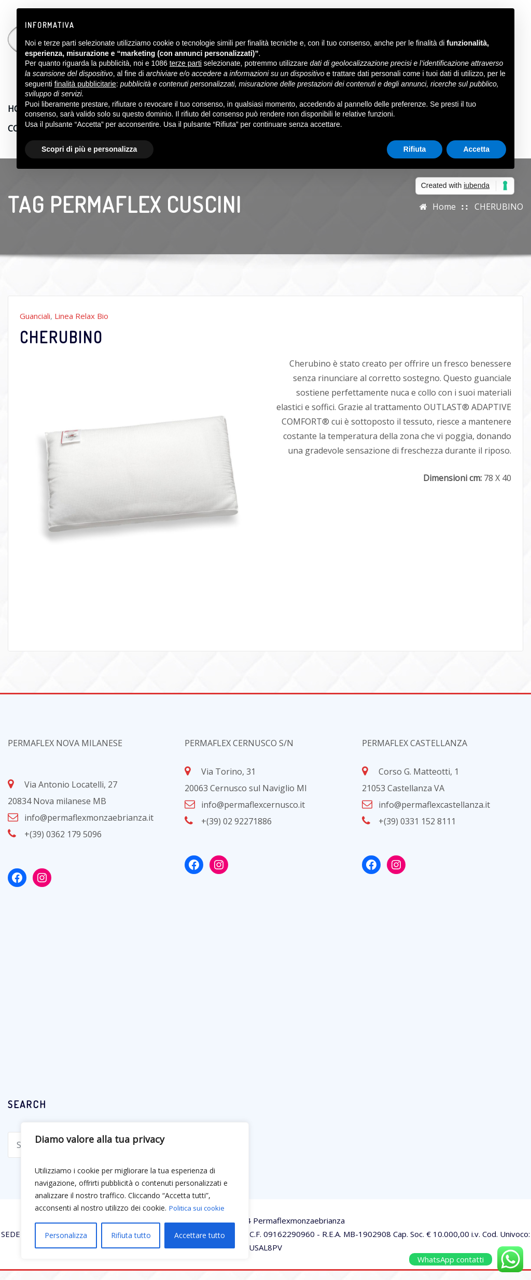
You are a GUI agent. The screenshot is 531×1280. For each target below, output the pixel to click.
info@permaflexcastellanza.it (434, 814)
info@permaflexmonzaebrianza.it (88, 827)
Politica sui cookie (199, 1208)
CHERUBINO (498, 216)
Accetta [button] (476, 149)
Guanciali (35, 325)
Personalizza (66, 1235)
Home (444, 216)
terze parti (186, 63)
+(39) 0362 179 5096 (63, 843)
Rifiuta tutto (131, 1235)
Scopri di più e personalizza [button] (89, 149)
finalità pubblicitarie (85, 84)
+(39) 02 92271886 (236, 830)
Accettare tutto (199, 1235)
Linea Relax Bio (81, 325)
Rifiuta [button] (414, 149)
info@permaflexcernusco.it (253, 814)
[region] (135, 1190)
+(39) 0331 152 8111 (417, 830)
